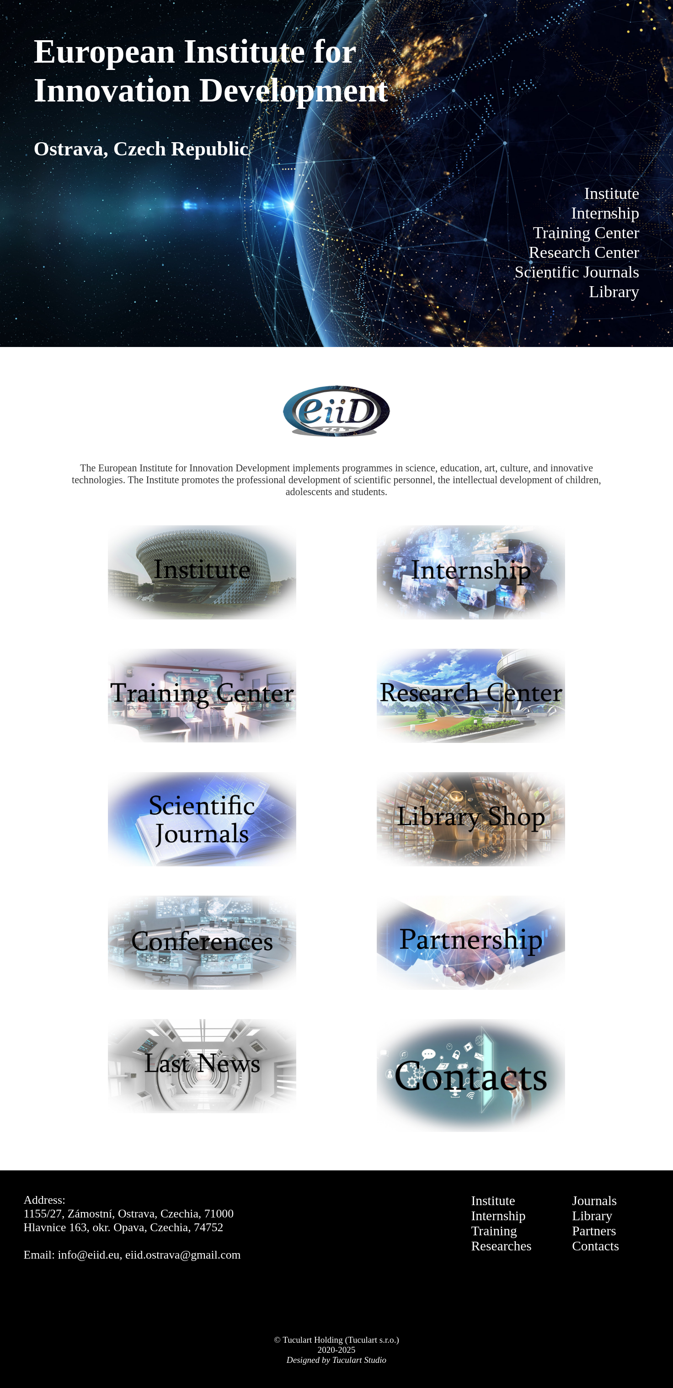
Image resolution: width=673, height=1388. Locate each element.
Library (592, 1215)
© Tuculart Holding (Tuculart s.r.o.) (336, 1340)
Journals (594, 1200)
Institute (493, 1200)
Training (494, 1230)
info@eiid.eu (89, 1254)
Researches (501, 1246)
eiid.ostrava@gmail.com (183, 1254)
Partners (594, 1230)
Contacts (595, 1246)
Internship (498, 1215)
